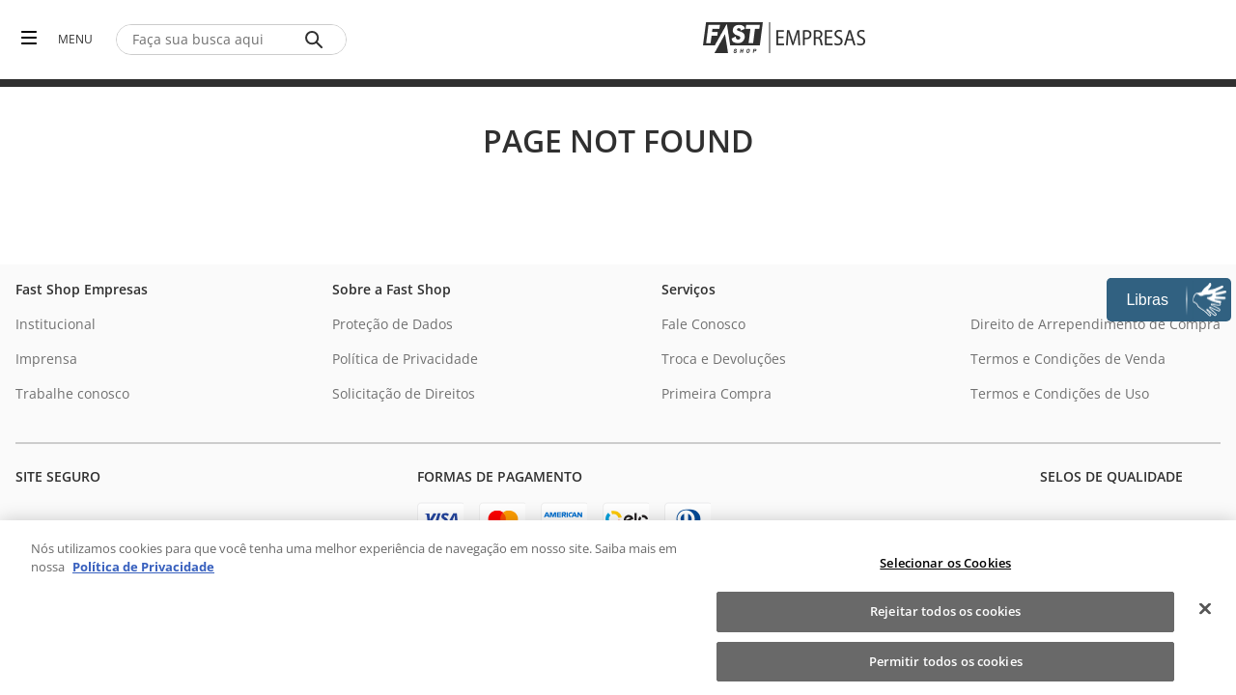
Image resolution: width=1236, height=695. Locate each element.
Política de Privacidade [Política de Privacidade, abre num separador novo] (143, 583)
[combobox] (231, 39)
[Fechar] (1205, 623)
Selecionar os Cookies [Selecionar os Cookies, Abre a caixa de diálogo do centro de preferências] (945, 578)
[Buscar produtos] (317, 39)
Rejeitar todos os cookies (945, 627)
